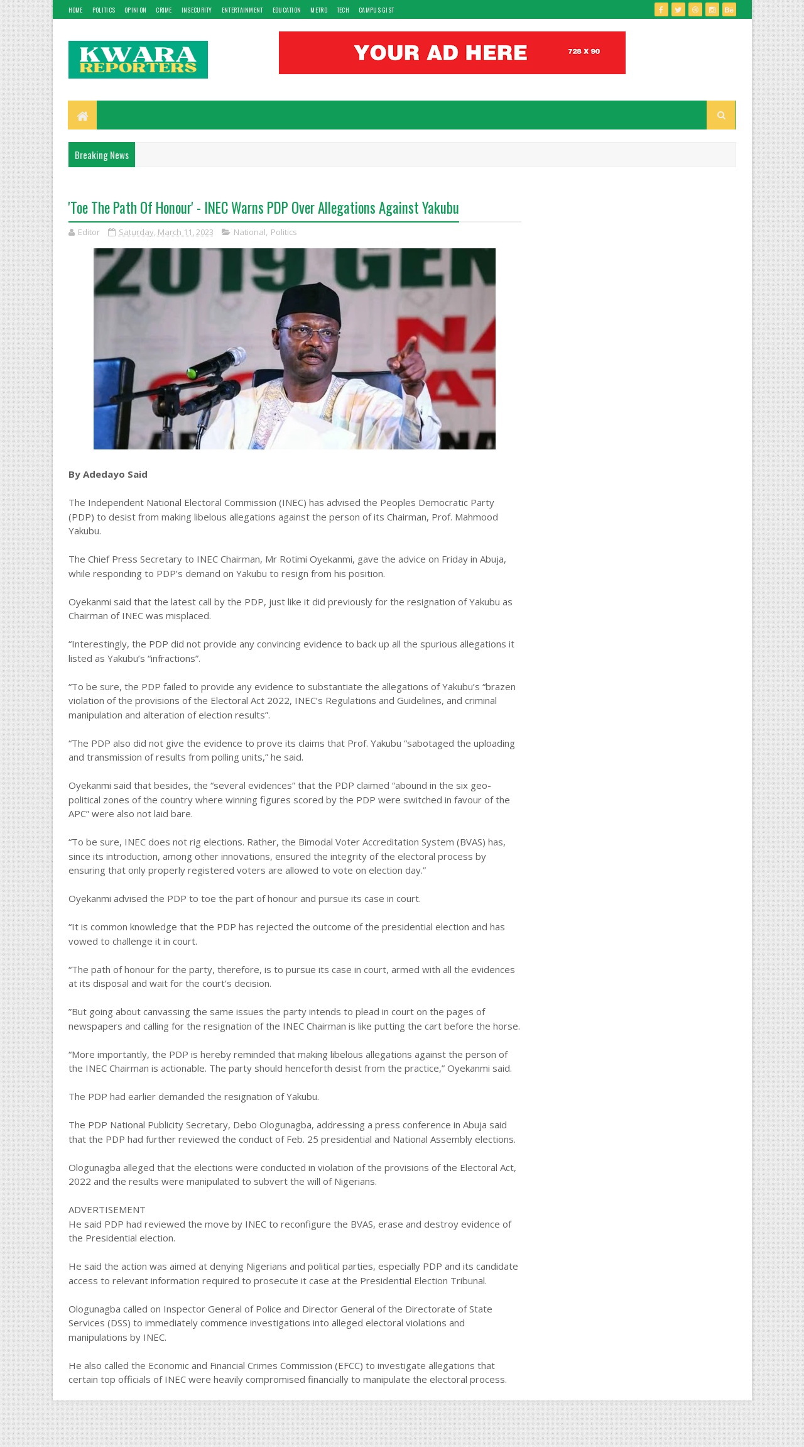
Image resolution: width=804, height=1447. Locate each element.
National (250, 232)
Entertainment (242, 9)
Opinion (135, 9)
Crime (164, 9)
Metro (318, 9)
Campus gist (376, 9)
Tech (343, 9)
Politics (103, 9)
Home (75, 9)
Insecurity (197, 9)
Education (287, 9)
